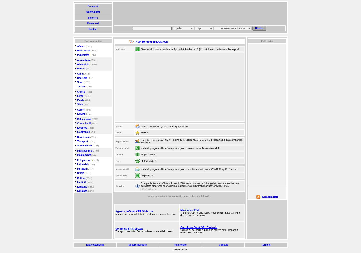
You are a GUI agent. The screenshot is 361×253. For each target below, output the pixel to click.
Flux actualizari (269, 197)
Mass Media (83, 50)
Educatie (82, 186)
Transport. (234, 49)
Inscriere (93, 18)
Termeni (266, 245)
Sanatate (82, 191)
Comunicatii (84, 123)
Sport (80, 82)
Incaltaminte (84, 155)
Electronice (83, 132)
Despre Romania (138, 245)
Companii (93, 6)
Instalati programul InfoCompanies (160, 148)
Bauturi (81, 68)
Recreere (82, 78)
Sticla (80, 104)
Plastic (81, 100)
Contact (223, 245)
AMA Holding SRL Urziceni (180, 140)
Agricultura (83, 60)
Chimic (81, 91)
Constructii (83, 137)
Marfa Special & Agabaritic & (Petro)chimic (190, 49)
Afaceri (81, 46)
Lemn (80, 96)
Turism (81, 86)
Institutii (81, 182)
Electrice (82, 127)
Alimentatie (83, 64)
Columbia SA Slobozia (129, 228)
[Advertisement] (200, 13)
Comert (81, 109)
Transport (82, 141)
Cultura (81, 178)
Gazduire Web (180, 249)
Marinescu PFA (189, 210)
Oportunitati (93, 12)
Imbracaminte (84, 151)
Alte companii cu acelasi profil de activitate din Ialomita (179, 196)
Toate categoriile (95, 245)
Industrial (82, 164)
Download (93, 23)
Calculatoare (84, 119)
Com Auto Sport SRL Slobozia (198, 227)
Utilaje (80, 173)
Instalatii (82, 168)
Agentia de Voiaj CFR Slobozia (134, 211)
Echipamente (84, 160)
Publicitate (83, 55)
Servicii (81, 114)
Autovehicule (84, 145)
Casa (80, 74)
